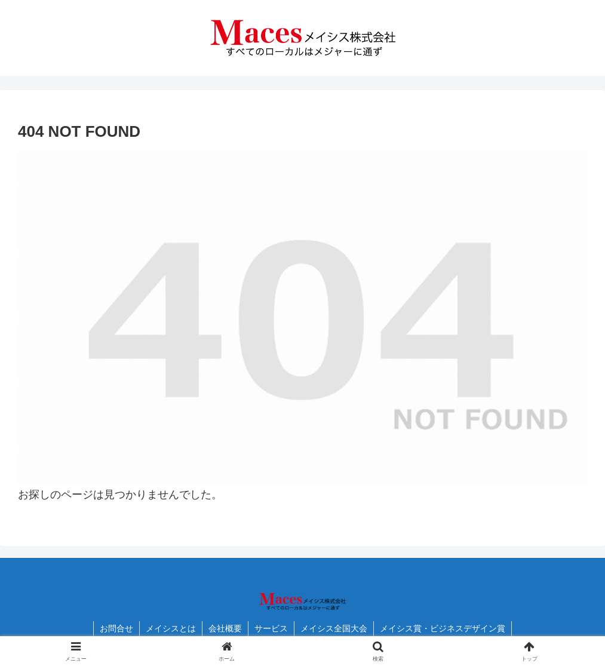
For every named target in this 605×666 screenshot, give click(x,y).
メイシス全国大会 (333, 628)
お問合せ (116, 628)
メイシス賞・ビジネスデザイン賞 (442, 628)
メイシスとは (171, 628)
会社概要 (225, 628)
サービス (271, 628)
